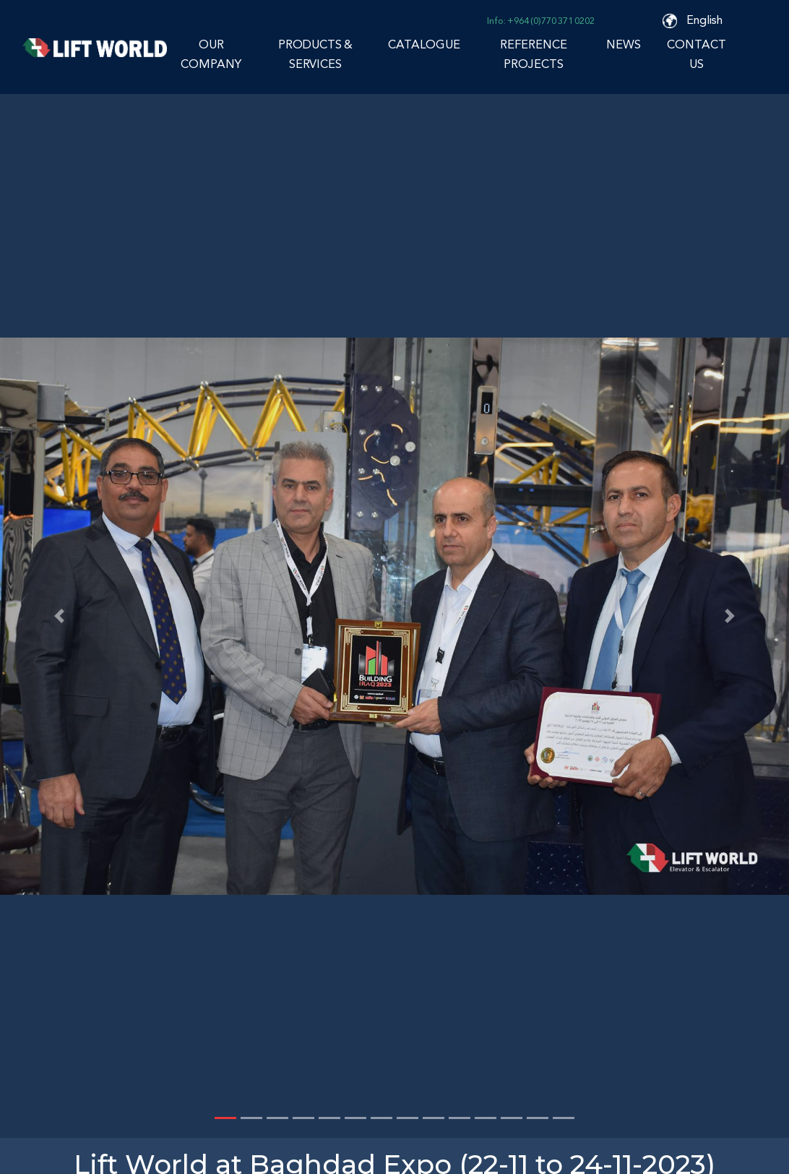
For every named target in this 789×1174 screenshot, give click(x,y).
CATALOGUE (424, 44)
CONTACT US (696, 54)
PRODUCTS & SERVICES (315, 54)
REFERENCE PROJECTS (533, 54)
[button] (59, 616)
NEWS (623, 44)
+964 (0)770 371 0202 (551, 21)
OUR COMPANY (211, 54)
